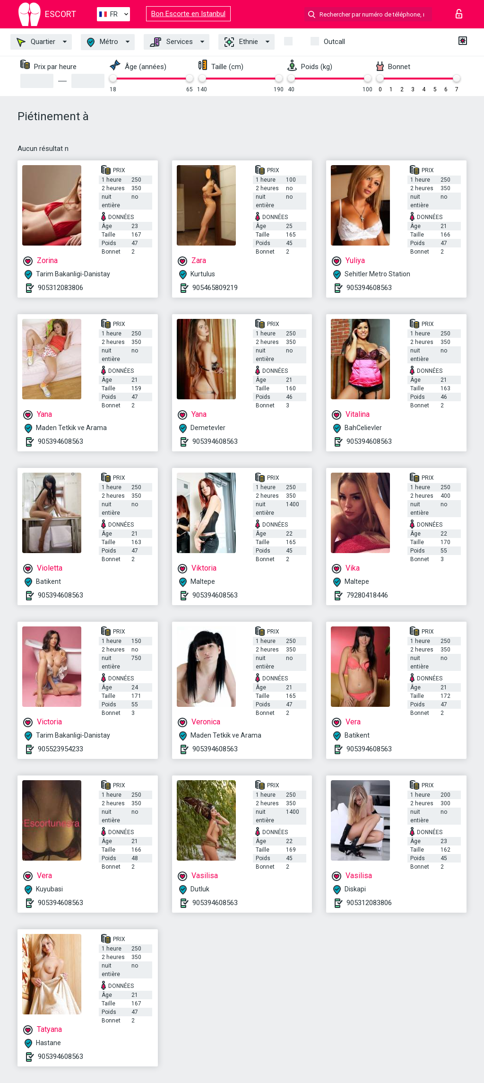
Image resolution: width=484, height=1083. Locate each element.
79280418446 (367, 595)
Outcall (334, 41)
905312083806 (60, 287)
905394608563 (369, 287)
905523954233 (60, 749)
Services (171, 42)
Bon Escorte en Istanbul (188, 13)
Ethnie (241, 42)
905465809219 (215, 287)
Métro (102, 42)
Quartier (36, 42)
